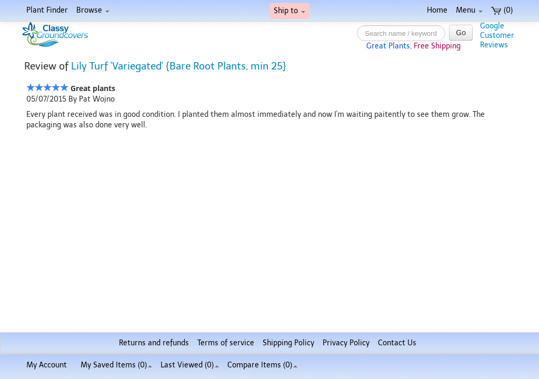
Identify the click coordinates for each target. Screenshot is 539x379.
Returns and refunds (154, 342)
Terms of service (225, 342)
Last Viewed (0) (190, 365)
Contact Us (397, 342)
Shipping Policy (288, 342)
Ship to (289, 10)
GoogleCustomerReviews (497, 35)
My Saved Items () (116, 365)
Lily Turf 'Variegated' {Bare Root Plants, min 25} (178, 66)
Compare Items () (262, 365)
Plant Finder (47, 10)
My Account (46, 365)
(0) (502, 10)
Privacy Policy (346, 342)
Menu (469, 10)
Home (437, 10)
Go (461, 32)
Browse (92, 10)
